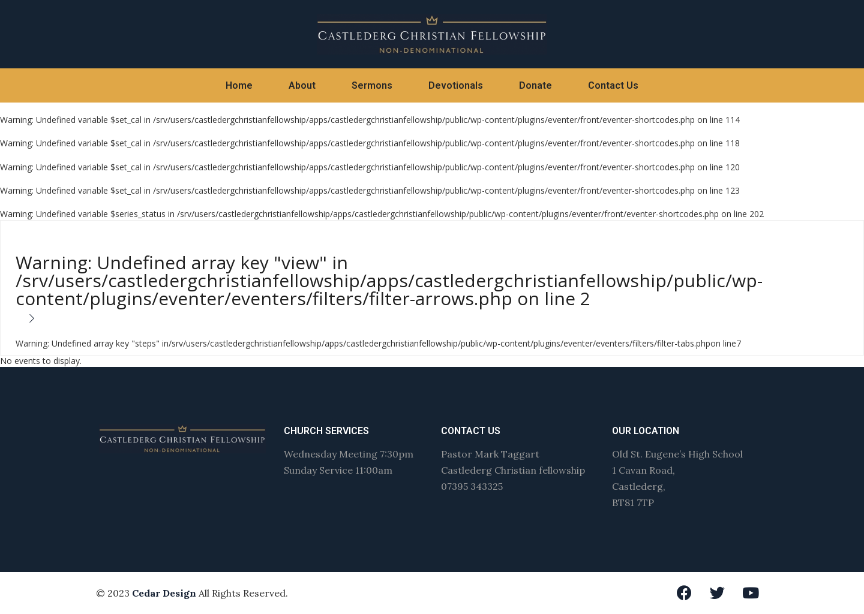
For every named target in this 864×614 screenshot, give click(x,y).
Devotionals (455, 85)
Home (239, 85)
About (302, 85)
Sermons (372, 85)
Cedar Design (164, 593)
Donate (535, 85)
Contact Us (613, 85)
